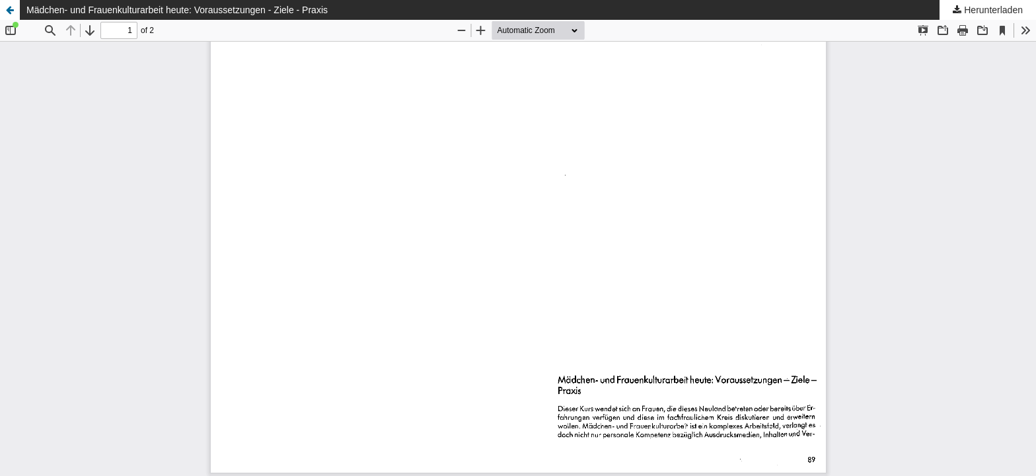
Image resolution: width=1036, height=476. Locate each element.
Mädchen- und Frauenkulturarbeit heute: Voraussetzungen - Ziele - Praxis (177, 10)
